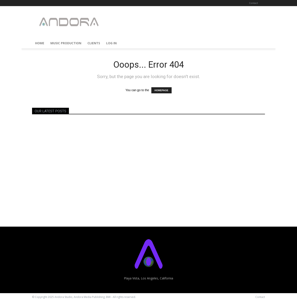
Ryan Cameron (208, 160)
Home (39, 43)
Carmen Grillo (127, 216)
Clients (93, 43)
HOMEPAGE (161, 90)
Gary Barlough (127, 160)
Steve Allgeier (208, 216)
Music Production (65, 43)
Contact (253, 3)
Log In (111, 43)
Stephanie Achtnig (50, 216)
